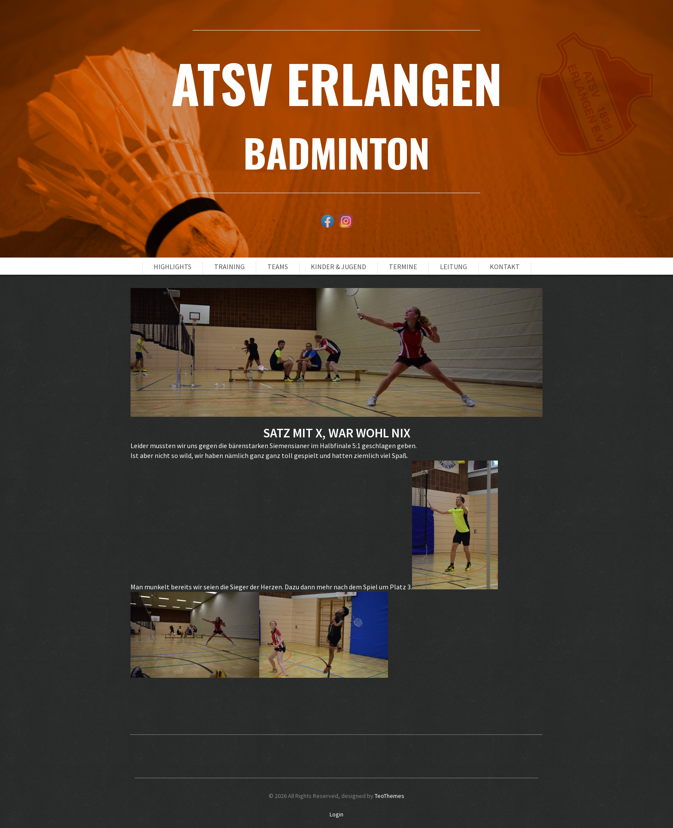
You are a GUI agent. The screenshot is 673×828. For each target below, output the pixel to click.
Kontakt (505, 266)
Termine (403, 266)
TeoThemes (389, 796)
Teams (277, 266)
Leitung (453, 266)
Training (229, 266)
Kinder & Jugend (338, 266)
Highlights (172, 266)
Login (336, 814)
